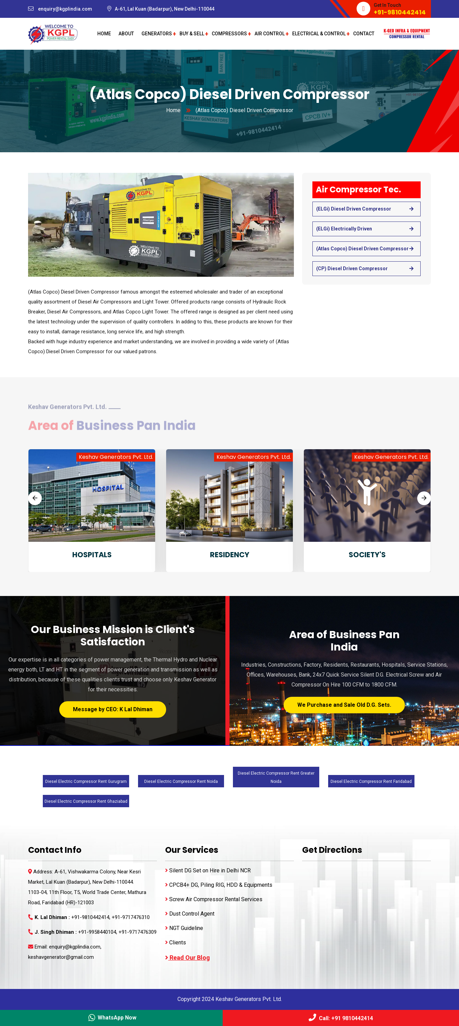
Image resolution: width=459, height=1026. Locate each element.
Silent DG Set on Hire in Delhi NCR (208, 870)
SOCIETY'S (367, 555)
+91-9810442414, (91, 917)
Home (104, 33)
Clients (175, 942)
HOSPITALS (92, 555)
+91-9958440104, (98, 932)
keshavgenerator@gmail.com (61, 957)
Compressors (229, 33)
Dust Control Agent (189, 913)
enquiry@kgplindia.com (65, 9)
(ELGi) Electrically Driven (344, 228)
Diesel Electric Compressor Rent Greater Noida (276, 777)
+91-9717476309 (138, 932)
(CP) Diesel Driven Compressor (352, 268)
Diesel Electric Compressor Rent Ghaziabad (86, 801)
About (126, 33)
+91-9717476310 (131, 917)
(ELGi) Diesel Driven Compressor (353, 209)
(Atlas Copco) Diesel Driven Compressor (362, 248)
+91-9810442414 (400, 12)
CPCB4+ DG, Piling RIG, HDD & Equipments (218, 885)
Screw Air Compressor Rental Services (213, 899)
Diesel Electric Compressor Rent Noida (181, 781)
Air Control (270, 33)
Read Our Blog (187, 957)
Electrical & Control (319, 33)
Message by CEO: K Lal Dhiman (112, 709)
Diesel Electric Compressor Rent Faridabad (371, 781)
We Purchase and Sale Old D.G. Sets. (344, 705)
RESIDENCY (229, 555)
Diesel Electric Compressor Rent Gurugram (86, 781)
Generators (156, 33)
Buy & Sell (191, 33)
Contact (363, 33)
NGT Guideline (184, 928)
